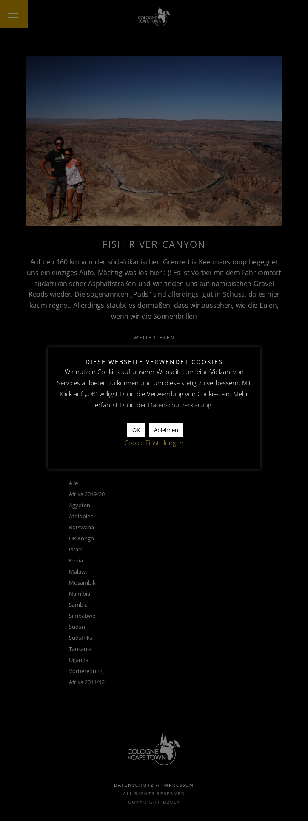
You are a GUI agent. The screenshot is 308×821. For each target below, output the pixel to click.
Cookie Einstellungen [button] (154, 442)
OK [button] (136, 430)
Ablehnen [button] (166, 430)
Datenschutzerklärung (179, 405)
